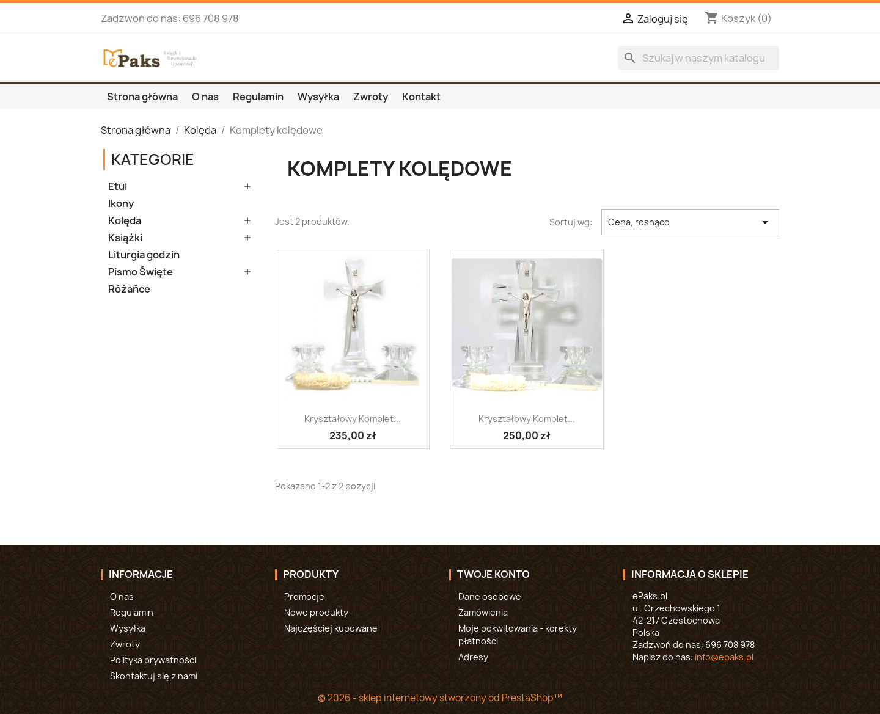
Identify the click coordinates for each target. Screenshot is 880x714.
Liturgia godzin (144, 255)
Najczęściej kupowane (331, 628)
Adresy (473, 657)
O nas (205, 96)
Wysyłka (318, 96)
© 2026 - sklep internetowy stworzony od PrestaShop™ (440, 697)
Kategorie (152, 159)
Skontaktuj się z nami (153, 676)
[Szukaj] (698, 58)
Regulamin (258, 96)
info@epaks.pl (724, 657)
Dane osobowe (489, 596)
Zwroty (370, 96)
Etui (117, 186)
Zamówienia (483, 612)
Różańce (129, 289)
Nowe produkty (316, 612)
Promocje (304, 596)
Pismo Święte (140, 272)
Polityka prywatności (153, 660)
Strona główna (142, 96)
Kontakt (421, 96)
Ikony (121, 203)
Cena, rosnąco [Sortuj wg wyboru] (690, 222)
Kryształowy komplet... (352, 418)
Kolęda (124, 220)
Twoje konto (493, 574)
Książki (125, 237)
